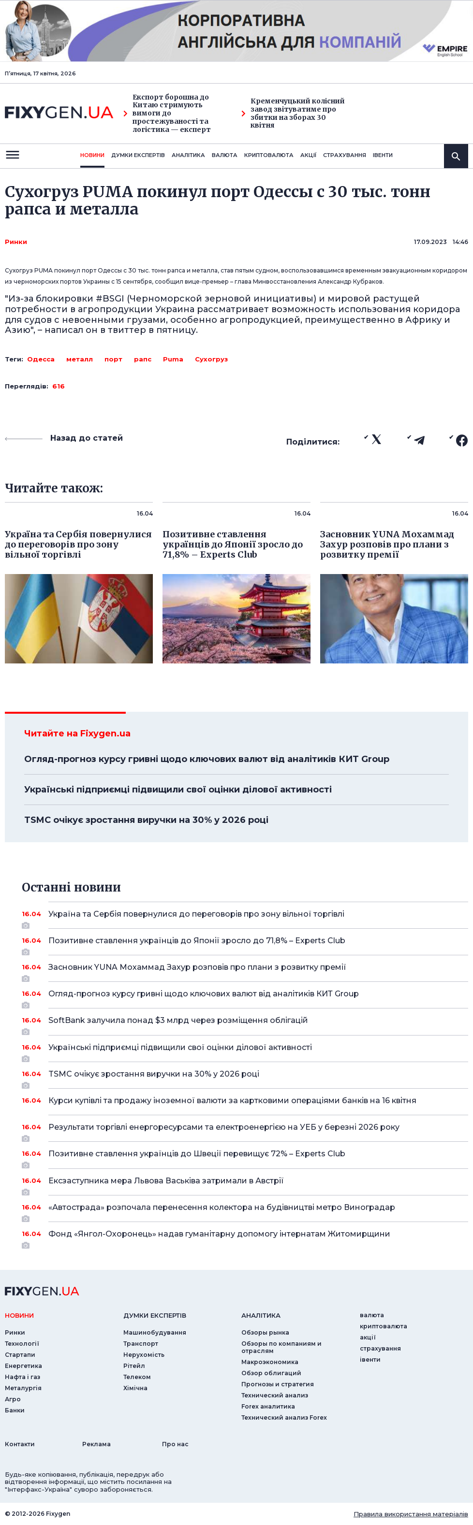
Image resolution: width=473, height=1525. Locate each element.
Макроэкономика (269, 1362)
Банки (15, 1410)
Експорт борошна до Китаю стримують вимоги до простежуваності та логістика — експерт (167, 113)
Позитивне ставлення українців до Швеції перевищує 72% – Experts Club (245, 1157)
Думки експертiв (138, 155)
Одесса (41, 359)
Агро (13, 1399)
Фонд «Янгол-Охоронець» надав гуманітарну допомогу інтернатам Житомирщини (245, 1237)
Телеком (137, 1377)
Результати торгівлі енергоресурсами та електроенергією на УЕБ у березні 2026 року (245, 1130)
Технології (22, 1343)
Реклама (96, 1444)
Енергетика (23, 1365)
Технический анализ (274, 1395)
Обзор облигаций (271, 1373)
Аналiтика (188, 155)
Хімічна (135, 1388)
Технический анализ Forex (284, 1417)
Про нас (175, 1444)
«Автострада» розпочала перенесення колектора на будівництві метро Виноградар (245, 1211)
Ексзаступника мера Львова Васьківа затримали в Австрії (245, 1184)
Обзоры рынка (265, 1332)
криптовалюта (269, 155)
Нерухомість (143, 1354)
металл (79, 359)
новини (92, 155)
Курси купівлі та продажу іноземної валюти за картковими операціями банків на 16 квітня (245, 1100)
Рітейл (134, 1365)
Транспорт (140, 1343)
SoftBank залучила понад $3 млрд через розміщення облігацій (245, 1024)
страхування (344, 155)
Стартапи (20, 1354)
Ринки (16, 241)
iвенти (383, 155)
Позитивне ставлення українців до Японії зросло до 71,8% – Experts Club (245, 944)
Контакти (20, 1444)
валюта (224, 155)
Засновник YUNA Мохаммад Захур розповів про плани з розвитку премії (245, 971)
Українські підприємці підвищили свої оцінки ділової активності (178, 789)
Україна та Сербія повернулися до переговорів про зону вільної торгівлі (245, 917)
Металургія (23, 1388)
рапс (142, 359)
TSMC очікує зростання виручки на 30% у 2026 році (146, 820)
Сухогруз (211, 359)
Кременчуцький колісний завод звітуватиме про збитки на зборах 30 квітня (293, 113)
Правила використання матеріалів (411, 1514)
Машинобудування (154, 1332)
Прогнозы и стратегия (277, 1384)
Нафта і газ (22, 1377)
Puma (173, 359)
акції (308, 155)
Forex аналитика (268, 1406)
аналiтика (261, 1315)
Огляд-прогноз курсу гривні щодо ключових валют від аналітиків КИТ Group (206, 759)
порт (113, 359)
